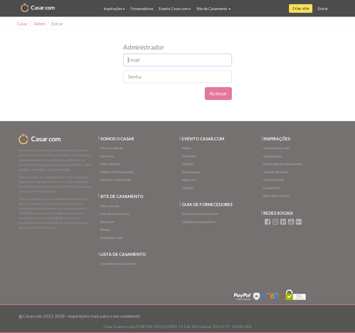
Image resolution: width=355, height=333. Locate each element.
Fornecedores (142, 8)
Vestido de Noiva (275, 172)
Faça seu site (110, 206)
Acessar (218, 93)
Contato (188, 188)
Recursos (107, 222)
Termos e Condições (115, 180)
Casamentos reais (276, 148)
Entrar (323, 8)
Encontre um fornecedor (200, 214)
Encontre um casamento (118, 263)
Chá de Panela (273, 180)
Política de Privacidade (117, 172)
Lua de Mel (271, 188)
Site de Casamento (213, 8)
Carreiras (107, 156)
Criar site (300, 8)
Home (186, 148)
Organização (272, 156)
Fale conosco (110, 164)
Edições (188, 164)
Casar (22, 23)
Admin (39, 23)
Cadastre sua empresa (198, 222)
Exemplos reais (111, 238)
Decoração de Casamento (282, 164)
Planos (105, 229)
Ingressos (189, 180)
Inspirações (114, 8)
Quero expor (191, 172)
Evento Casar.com (175, 8)
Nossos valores (111, 148)
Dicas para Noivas (276, 196)
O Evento (189, 156)
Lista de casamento (114, 214)
